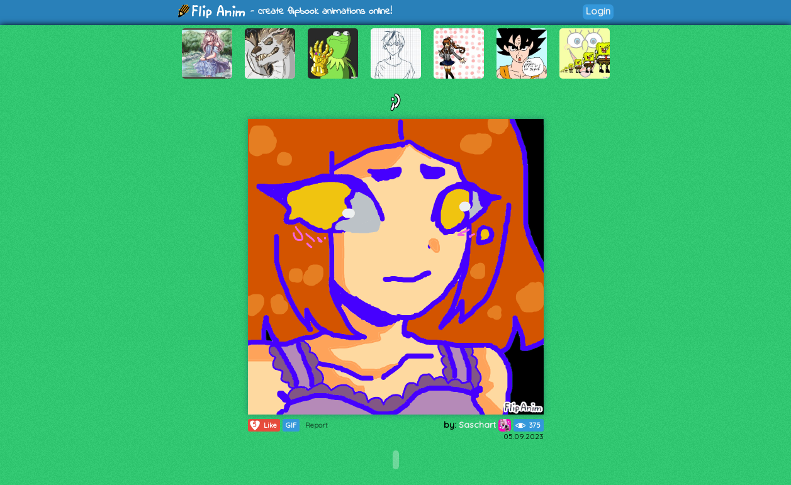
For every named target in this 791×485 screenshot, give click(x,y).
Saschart (485, 424)
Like (263, 425)
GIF (291, 425)
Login (598, 11)
